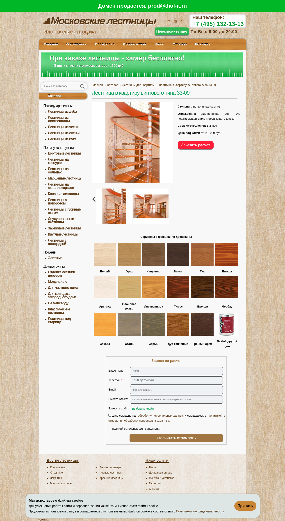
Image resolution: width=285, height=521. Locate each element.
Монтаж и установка (162, 478)
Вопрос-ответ (134, 44)
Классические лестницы (59, 310)
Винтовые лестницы (64, 153)
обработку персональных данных (160, 415)
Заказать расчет (195, 145)
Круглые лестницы (63, 234)
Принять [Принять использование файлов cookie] (245, 506)
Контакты (203, 44)
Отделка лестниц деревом (61, 273)
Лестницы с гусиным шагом (65, 211)
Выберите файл (143, 408)
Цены (159, 44)
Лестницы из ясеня (63, 127)
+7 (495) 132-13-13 (218, 24)
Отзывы (180, 44)
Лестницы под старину (59, 320)
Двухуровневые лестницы (61, 220)
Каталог (55, 96)
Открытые (56, 472)
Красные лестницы (111, 478)
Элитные (55, 258)
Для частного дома (63, 288)
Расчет (153, 467)
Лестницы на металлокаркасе (61, 186)
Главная (51, 44)
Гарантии (155, 483)
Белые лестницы (110, 467)
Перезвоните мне (171, 31)
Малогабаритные (61, 483)
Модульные (57, 281)
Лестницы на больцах (58, 170)
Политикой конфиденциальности (200, 511)
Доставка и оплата (161, 472)
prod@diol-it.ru (167, 6)
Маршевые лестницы (65, 178)
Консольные (58, 467)
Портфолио (105, 44)
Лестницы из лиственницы (59, 119)
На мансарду (58, 303)
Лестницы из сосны (64, 133)
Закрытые (56, 478)
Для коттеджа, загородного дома (62, 295)
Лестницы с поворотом (57, 201)
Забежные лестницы (64, 228)
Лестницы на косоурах (58, 161)
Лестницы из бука (62, 139)
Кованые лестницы (63, 194)
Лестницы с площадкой (57, 242)
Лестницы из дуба (62, 111)
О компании (76, 44)
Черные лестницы (111, 472)
